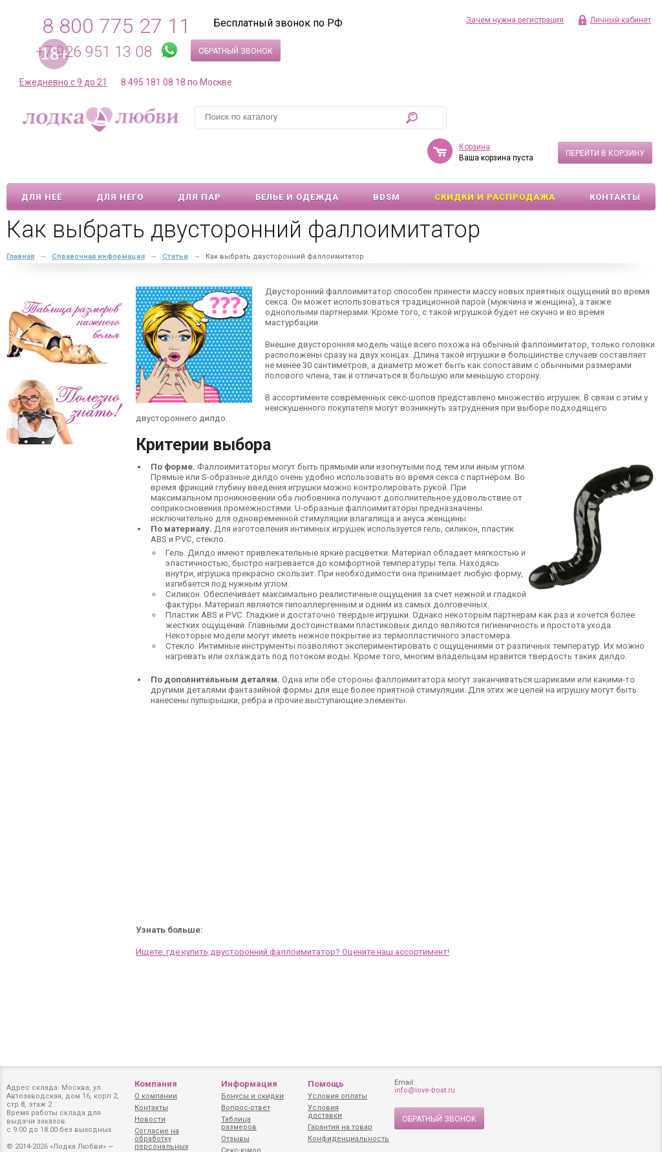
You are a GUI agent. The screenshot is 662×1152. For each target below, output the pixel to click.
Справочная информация (98, 219)
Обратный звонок (235, 51)
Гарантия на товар (340, 1127)
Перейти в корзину (605, 115)
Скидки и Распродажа (494, 159)
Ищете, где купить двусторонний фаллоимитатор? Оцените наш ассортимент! (292, 914)
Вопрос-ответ (245, 1107)
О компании (155, 1096)
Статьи (175, 219)
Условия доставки (325, 1111)
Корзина (474, 109)
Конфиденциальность (348, 1139)
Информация (249, 1084)
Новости (150, 1119)
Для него (120, 159)
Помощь (326, 1084)
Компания (155, 1084)
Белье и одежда (297, 159)
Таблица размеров (239, 1123)
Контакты (615, 159)
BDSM (386, 159)
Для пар (199, 159)
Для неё (41, 159)
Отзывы (235, 1139)
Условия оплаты (337, 1096)
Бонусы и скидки (252, 1096)
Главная (20, 219)
